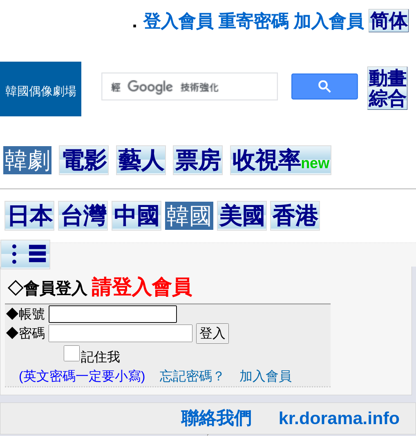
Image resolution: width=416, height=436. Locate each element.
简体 (388, 20)
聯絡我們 (216, 418)
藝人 (141, 160)
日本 (29, 216)
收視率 (280, 160)
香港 (295, 216)
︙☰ (25, 254)
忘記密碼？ (192, 376)
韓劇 (27, 160)
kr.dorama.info (339, 418)
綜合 (387, 98)
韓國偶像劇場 (40, 91)
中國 (136, 216)
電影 (84, 160)
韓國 (189, 216)
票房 (198, 160)
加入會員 (328, 21)
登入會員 (178, 21)
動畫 (387, 78)
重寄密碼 (253, 21)
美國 (242, 216)
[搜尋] (187, 87)
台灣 (83, 216)
